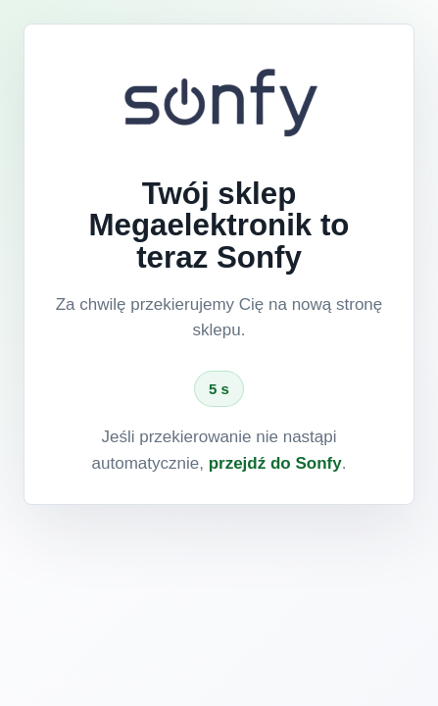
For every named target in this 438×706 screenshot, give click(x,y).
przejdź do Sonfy (275, 463)
